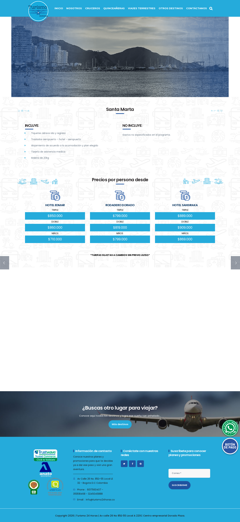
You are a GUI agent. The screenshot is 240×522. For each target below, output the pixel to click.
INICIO (58, 8)
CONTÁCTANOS (196, 8)
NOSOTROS (74, 8)
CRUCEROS (92, 8)
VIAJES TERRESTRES (141, 8)
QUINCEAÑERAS (114, 8)
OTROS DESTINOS (171, 8)
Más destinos (120, 424)
